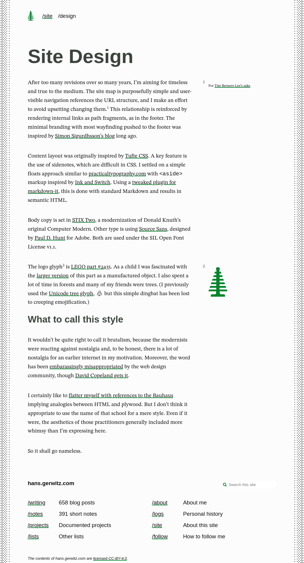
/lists (33, 536)
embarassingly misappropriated (86, 367)
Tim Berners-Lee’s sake (232, 86)
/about (159, 502)
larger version (53, 276)
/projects (38, 525)
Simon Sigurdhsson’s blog (85, 136)
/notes (35, 514)
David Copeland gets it (101, 376)
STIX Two (83, 221)
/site (47, 16)
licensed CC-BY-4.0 (110, 558)
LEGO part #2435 (91, 268)
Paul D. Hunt (50, 239)
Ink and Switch (92, 183)
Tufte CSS (136, 156)
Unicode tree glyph (71, 294)
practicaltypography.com (117, 174)
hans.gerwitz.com (51, 483)
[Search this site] (248, 484)
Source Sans (153, 230)
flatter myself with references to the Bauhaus (121, 396)
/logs (158, 514)
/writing (36, 502)
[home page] (30, 16)
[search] (225, 485)
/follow (160, 536)
